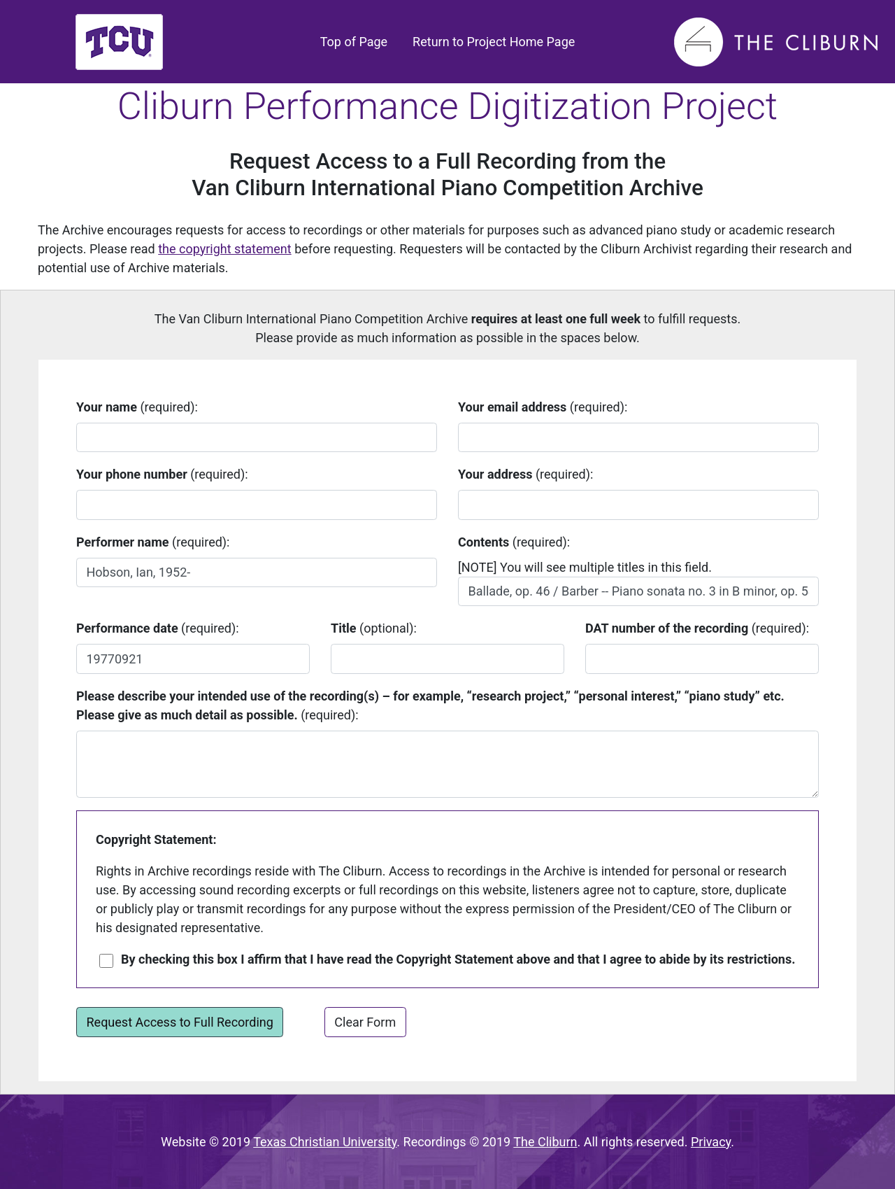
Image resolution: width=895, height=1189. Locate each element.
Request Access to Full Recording (180, 1022)
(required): (137, 407)
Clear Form (365, 1022)
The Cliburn (545, 1141)
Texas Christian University (324, 1141)
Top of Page (357, 40)
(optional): (374, 628)
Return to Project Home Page (494, 41)
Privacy (711, 1141)
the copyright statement (224, 248)
